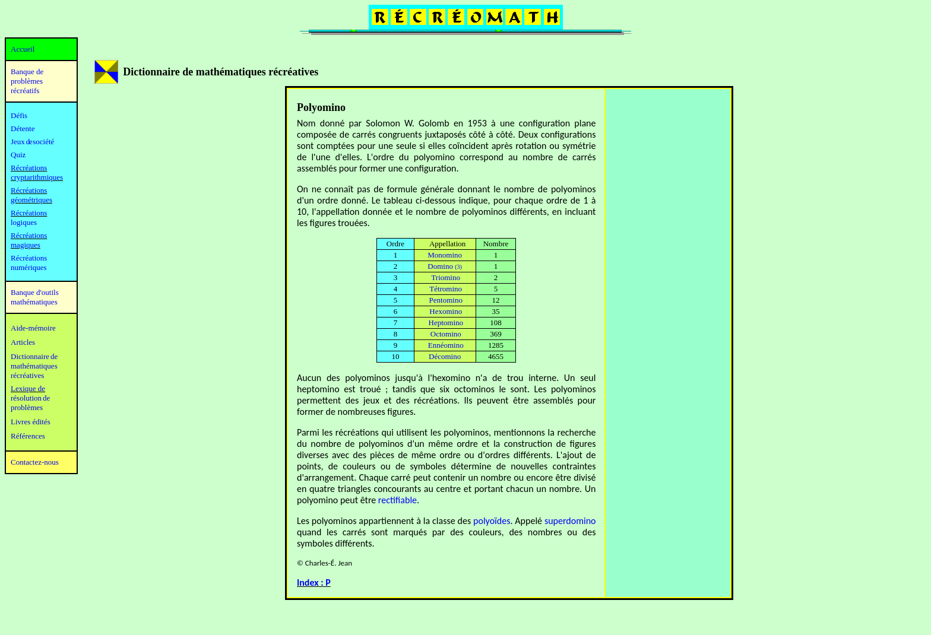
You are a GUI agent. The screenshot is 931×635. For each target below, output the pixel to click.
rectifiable (397, 500)
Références (28, 435)
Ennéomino (446, 345)
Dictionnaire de (34, 356)
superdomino (570, 520)
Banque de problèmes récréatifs (27, 81)
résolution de (30, 397)
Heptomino (446, 322)
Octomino (445, 333)
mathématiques (34, 365)
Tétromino (445, 288)
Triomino (445, 277)
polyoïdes (491, 520)
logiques (24, 222)
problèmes (27, 407)
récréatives (27, 375)
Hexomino (445, 311)
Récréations (29, 212)
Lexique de (28, 388)
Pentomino (446, 300)
